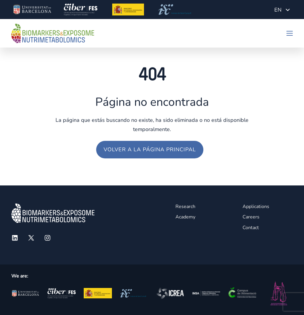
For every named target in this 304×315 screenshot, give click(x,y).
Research (185, 206)
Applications (256, 206)
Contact (251, 227)
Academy (185, 217)
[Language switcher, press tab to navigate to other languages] (282, 9)
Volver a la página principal (150, 149)
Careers (251, 217)
